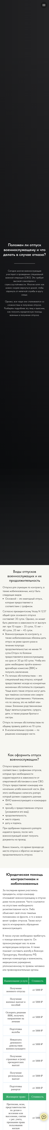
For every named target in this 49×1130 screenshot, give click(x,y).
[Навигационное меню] (43, 5)
